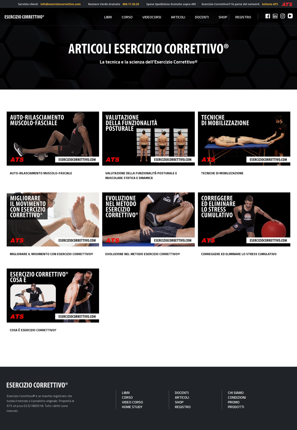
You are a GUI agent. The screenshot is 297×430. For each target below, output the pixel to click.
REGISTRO (183, 406)
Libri (108, 17)
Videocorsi (151, 17)
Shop (223, 17)
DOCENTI (182, 392)
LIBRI (126, 392)
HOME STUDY (132, 406)
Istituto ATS (270, 4)
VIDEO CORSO (132, 402)
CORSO (127, 397)
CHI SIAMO (236, 392)
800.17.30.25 (131, 4)
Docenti (202, 17)
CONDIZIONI (237, 397)
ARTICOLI (182, 397)
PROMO (233, 402)
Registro (243, 17)
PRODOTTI (236, 406)
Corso (127, 17)
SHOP (179, 402)
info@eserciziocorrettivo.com (61, 4)
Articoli (178, 17)
